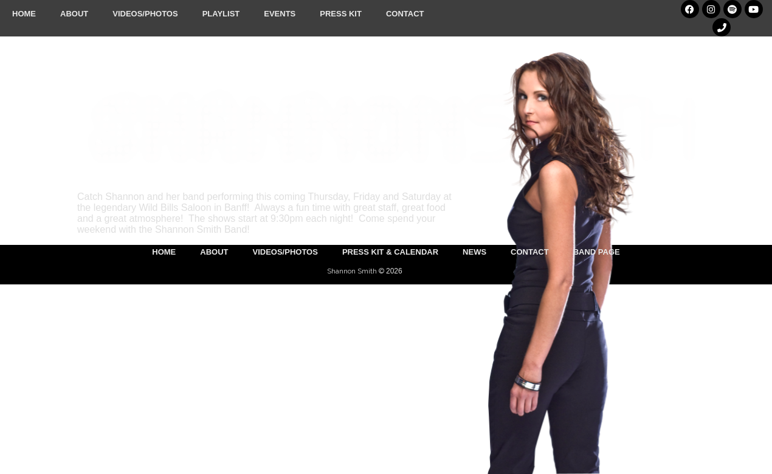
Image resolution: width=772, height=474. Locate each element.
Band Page (596, 251)
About (74, 13)
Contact (405, 13)
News (474, 251)
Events (279, 13)
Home (24, 13)
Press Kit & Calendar (390, 251)
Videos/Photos (144, 13)
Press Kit (341, 13)
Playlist (221, 13)
